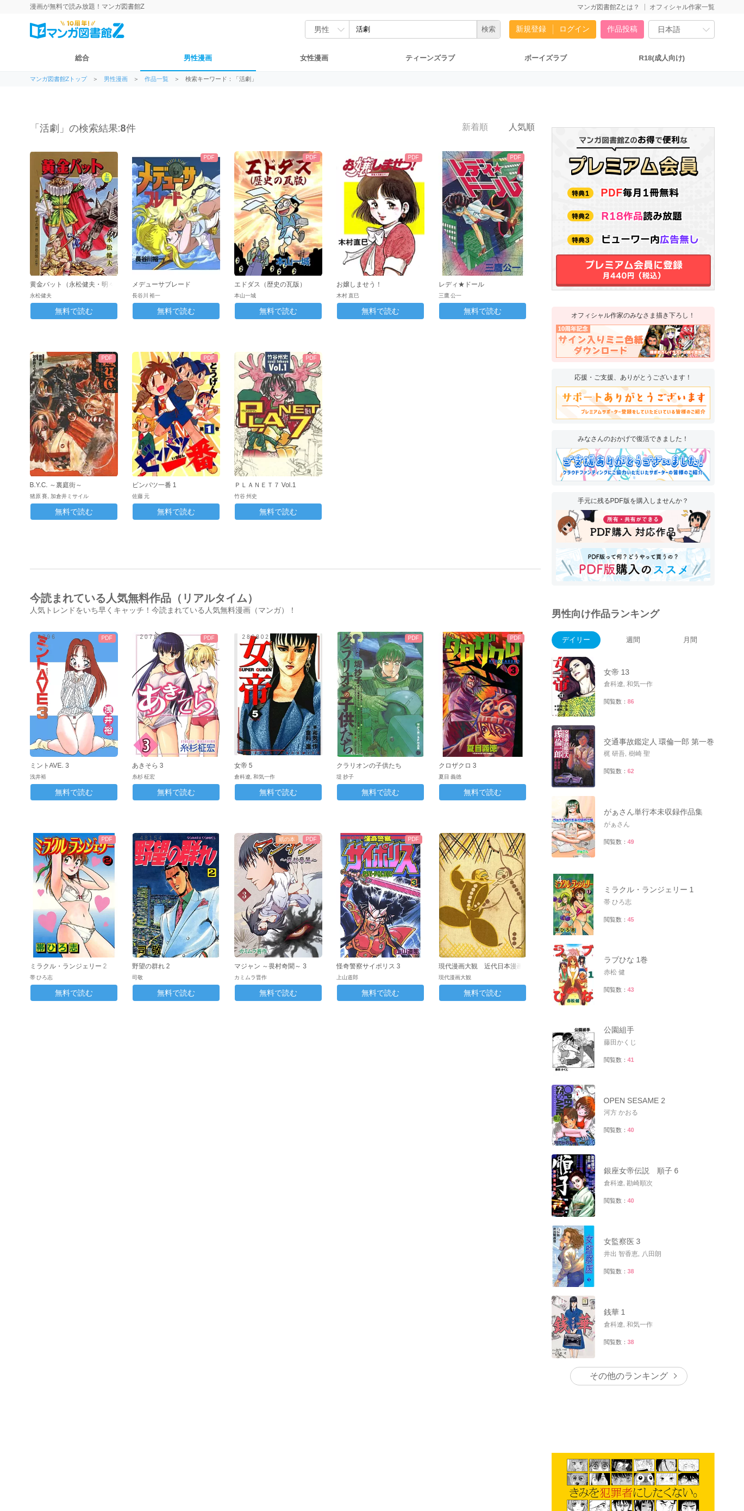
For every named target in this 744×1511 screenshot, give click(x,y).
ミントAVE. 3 (49, 765)
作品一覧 (156, 79)
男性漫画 (198, 58)
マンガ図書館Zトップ (58, 79)
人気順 (516, 127)
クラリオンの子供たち (369, 765)
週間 (633, 640)
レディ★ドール (461, 284)
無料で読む (74, 311)
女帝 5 (243, 765)
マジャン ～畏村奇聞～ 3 (270, 966)
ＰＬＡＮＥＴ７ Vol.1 (265, 485)
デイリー (576, 640)
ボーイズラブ (545, 58)
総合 (82, 58)
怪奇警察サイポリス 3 (368, 966)
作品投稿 (622, 28)
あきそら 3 (148, 765)
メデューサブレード (161, 284)
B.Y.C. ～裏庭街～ (56, 485)
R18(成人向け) (662, 58)
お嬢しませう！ (359, 284)
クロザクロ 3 (458, 765)
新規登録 (531, 28)
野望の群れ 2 (151, 966)
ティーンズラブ (430, 58)
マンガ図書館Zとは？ (608, 7)
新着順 (468, 127)
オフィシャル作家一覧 (682, 7)
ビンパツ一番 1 (154, 485)
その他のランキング (629, 1376)
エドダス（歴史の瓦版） (270, 284)
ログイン (574, 28)
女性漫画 (314, 58)
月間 (690, 640)
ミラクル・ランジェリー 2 (68, 966)
